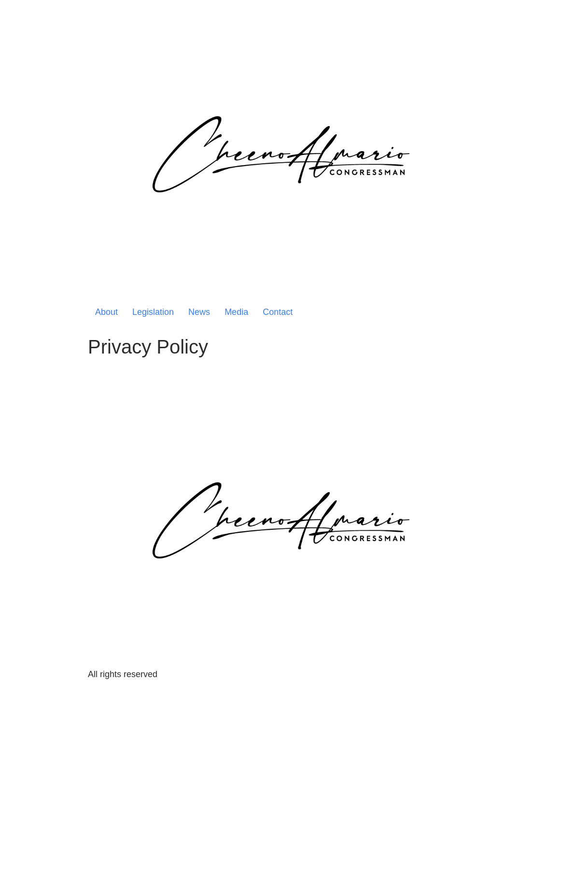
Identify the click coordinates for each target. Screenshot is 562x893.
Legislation (153, 312)
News (199, 312)
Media (236, 312)
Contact (278, 312)
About (106, 312)
